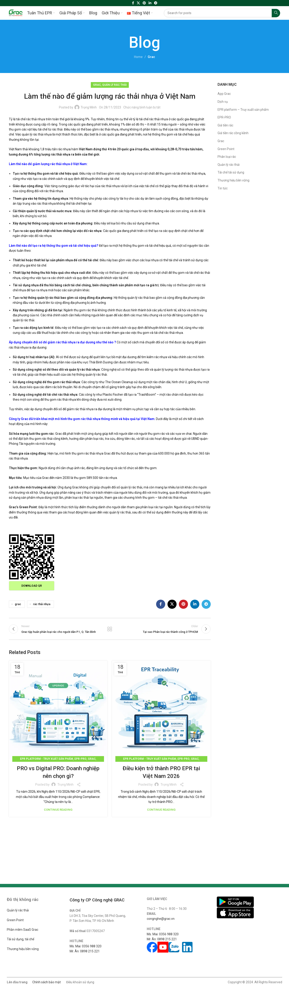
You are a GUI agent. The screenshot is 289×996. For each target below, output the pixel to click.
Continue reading (58, 809)
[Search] (222, 13)
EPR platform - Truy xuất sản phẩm (46, 758)
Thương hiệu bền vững (233, 180)
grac (18, 604)
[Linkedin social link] (150, 3)
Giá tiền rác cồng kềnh (233, 133)
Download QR (31, 585)
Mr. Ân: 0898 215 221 (85, 951)
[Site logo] (16, 13)
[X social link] (138, 3)
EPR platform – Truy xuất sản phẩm (243, 109)
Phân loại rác (227, 156)
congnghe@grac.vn (161, 919)
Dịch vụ (223, 101)
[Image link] (235, 901)
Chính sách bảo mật (46, 982)
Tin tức (223, 188)
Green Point (226, 149)
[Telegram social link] (156, 3)
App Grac (224, 94)
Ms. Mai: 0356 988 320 (85, 946)
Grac (151, 57)
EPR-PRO (80, 758)
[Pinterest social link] (144, 3)
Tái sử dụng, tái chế (20, 939)
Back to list (109, 629)
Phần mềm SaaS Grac (22, 929)
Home (138, 57)
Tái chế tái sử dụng (231, 172)
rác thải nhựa (41, 604)
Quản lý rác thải (114, 84)
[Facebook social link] (133, 3)
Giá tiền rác (225, 125)
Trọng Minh (89, 107)
